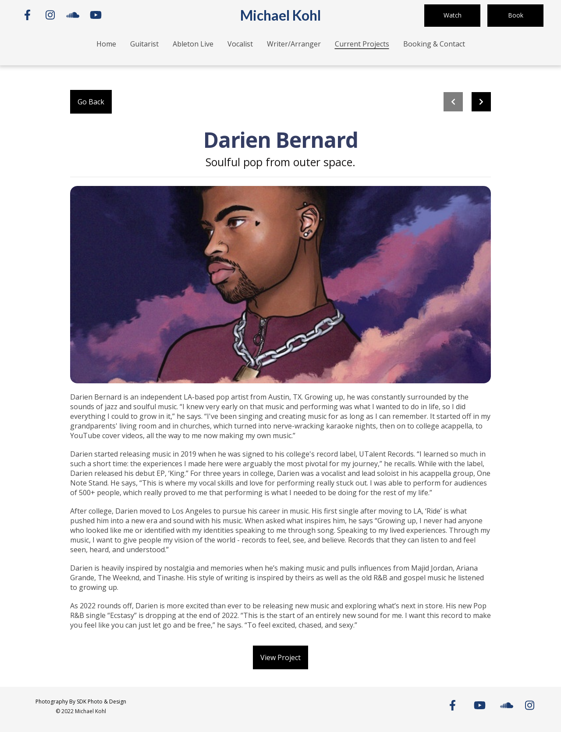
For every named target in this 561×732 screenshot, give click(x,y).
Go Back (91, 102)
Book (515, 15)
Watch (453, 15)
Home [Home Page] (106, 44)
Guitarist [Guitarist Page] (144, 44)
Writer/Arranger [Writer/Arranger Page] (294, 44)
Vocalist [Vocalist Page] (240, 44)
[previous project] (453, 101)
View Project (280, 657)
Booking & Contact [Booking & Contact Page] (434, 44)
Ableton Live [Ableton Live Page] (193, 44)
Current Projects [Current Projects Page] (362, 44)
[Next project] (481, 101)
